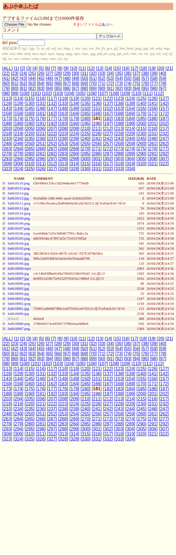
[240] (85, 138)
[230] (142, 133)
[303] (119, 158)
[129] (18, 103)
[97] (163, 88)
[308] (7, 163)
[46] (49, 78)
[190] (30, 123)
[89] (93, 88)
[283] (63, 153)
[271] (97, 148)
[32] (93, 73)
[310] (30, 163)
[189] (18, 123)
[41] (6, 78)
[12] (91, 68)
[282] (52, 153)
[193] (63, 123)
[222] (52, 133)
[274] (130, 148)
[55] (128, 78)
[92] (119, 88)
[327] (52, 168)
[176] (41, 118)
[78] (163, 83)
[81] (23, 88)
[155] (142, 108)
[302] (108, 158)
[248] (7, 143)
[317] (108, 163)
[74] (128, 83)
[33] (102, 73)
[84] (49, 88)
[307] (164, 158)
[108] (114, 93)
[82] (32, 88)
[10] (73, 68)
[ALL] (7, 68)
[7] (53, 68)
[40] (163, 73)
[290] (142, 153)
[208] (63, 128)
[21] (169, 68)
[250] (30, 143)
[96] (154, 88)
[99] (14, 93)
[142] (164, 103)
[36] (128, 73)
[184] (130, 118)
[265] (30, 148)
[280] (30, 153)
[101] (36, 93)
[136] (97, 103)
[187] (164, 118)
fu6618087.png (19, 329)
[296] (41, 158)
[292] (164, 153)
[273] (119, 148)
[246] (153, 138)
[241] (97, 138)
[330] (85, 168)
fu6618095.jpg (18, 288)
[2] (22, 68)
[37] (136, 73)
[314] (74, 163)
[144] (18, 108)
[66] (58, 83)
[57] (145, 78)
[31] (84, 73)
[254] (74, 143)
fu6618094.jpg (18, 293)
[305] (142, 158)
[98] (6, 93)
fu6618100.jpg (18, 263)
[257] (108, 143)
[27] (49, 73)
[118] (63, 98)
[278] (7, 153)
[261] (153, 143)
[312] (52, 163)
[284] (74, 153)
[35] (119, 73)
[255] (85, 143)
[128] (7, 103)
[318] (119, 163)
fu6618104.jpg (18, 243)
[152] (108, 108)
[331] (97, 168)
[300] (85, 158)
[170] (142, 113)
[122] (108, 98)
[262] (164, 143)
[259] (130, 143)
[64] (41, 83)
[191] (41, 123)
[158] (7, 113)
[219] (18, 133)
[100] (25, 93)
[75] (136, 83)
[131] (41, 103)
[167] (108, 113)
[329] (74, 168)
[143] (7, 108)
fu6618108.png (19, 223)
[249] (18, 143)
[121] (97, 98)
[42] (14, 78)
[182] (108, 118)
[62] (23, 83)
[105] (81, 93)
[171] (153, 113)
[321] (153, 163)
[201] (153, 123)
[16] (126, 68)
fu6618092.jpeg (19, 303)
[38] (145, 73)
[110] (137, 93)
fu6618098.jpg (18, 273)
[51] (93, 78)
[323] (7, 168)
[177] (52, 118)
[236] (41, 138)
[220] (30, 133)
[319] (130, 163)
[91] (110, 88)
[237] (52, 138)
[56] (136, 78)
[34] (110, 73)
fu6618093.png (19, 298)
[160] (30, 113)
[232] (164, 133)
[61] (14, 83)
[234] (18, 138)
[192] (52, 123)
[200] (142, 123)
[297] (52, 158)
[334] (130, 168)
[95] (145, 88)
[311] (41, 163)
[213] (119, 128)
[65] (49, 83)
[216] (153, 128)
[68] (75, 83)
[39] (154, 73)
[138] (119, 103)
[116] (41, 98)
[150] (85, 108)
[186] (153, 118)
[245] (142, 138)
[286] (97, 153)
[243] (119, 138)
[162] (52, 113)
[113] (7, 98)
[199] (130, 123)
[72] (110, 83)
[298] (63, 158)
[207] (52, 128)
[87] (75, 88)
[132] (52, 103)
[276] (153, 148)
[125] (142, 98)
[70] (93, 83)
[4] (35, 68)
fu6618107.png (19, 228)
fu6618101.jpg (18, 258)
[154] (130, 108)
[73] (119, 83)
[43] (23, 78)
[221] (41, 133)
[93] (128, 88)
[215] (142, 128)
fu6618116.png (19, 183)
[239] (74, 138)
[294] (18, 158)
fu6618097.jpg (18, 278)
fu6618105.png (19, 238)
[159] (18, 113)
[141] (153, 103)
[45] (41, 78)
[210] (85, 128)
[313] (63, 163)
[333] (119, 168)
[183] (119, 118)
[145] (30, 108)
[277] (164, 148)
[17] (134, 68)
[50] (84, 78)
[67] (67, 83)
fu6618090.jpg (18, 313)
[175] (30, 118)
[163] (63, 113)
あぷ (105, 24)
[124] (130, 98)
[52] (102, 78)
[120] (85, 98)
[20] (160, 68)
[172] (164, 113)
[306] (153, 158)
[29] (67, 73)
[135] (85, 103)
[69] (84, 83)
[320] (142, 163)
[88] (84, 88)
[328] (63, 168)
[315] (85, 163)
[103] (58, 93)
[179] (74, 118)
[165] (85, 113)
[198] (119, 123)
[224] (74, 133)
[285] (85, 153)
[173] (7, 118)
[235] (30, 138)
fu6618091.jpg (18, 308)
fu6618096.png (19, 283)
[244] (130, 138)
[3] (28, 68)
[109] (125, 93)
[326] (41, 168)
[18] (143, 68)
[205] (30, 128)
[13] (99, 68)
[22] (6, 73)
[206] (41, 128)
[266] (41, 148)
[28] (58, 73)
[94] (136, 88)
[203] (7, 128)
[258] (119, 143)
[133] (63, 103)
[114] (18, 98)
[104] (69, 93)
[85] (58, 88)
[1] (16, 68)
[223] (63, 133)
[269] (74, 148)
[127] (164, 98)
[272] (108, 148)
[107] (103, 93)
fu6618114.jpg (18, 193)
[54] (119, 78)
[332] (108, 168)
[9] (66, 68)
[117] (52, 98)
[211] (97, 128)
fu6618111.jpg (18, 208)
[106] (92, 93)
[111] (148, 93)
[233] (7, 138)
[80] (14, 88)
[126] (153, 98)
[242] (108, 138)
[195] (85, 123)
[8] (60, 68)
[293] (7, 158)
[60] (6, 83)
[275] (142, 148)
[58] (154, 78)
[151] (97, 108)
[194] (74, 123)
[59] (163, 78)
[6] (47, 68)
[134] (74, 103)
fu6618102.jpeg (19, 253)
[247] (164, 138)
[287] (108, 153)
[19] (152, 68)
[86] (67, 88)
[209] (74, 128)
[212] (108, 128)
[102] (47, 93)
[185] (142, 118)
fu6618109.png (19, 218)
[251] (41, 143)
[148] (63, 108)
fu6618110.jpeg (19, 213)
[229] (130, 133)
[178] (63, 118)
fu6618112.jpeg (19, 203)
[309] (18, 163)
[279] (18, 153)
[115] (30, 98)
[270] (85, 148)
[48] (67, 78)
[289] (130, 153)
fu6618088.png (19, 324)
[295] (30, 158)
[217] (164, 128)
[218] (7, 133)
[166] (97, 113)
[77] (154, 83)
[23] (14, 73)
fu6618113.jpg (18, 198)
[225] (85, 133)
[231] (153, 133)
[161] (41, 113)
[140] (142, 103)
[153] (119, 108)
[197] (108, 123)
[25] (32, 73)
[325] (30, 168)
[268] (63, 148)
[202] (164, 123)
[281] (41, 153)
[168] (119, 113)
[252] (52, 143)
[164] (74, 113)
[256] (97, 143)
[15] (117, 68)
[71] (102, 83)
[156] (153, 108)
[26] (41, 73)
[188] (7, 123)
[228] (119, 133)
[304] (130, 158)
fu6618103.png (19, 248)
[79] (6, 88)
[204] (18, 128)
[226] (97, 133)
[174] (18, 118)
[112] (159, 93)
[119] (74, 98)
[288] (119, 153)
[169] (130, 113)
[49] (75, 78)
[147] (52, 108)
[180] (85, 118)
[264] (18, 148)
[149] (74, 108)
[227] (108, 133)
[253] (63, 143)
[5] (41, 68)
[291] (153, 153)
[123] (119, 98)
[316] (97, 163)
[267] (52, 148)
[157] (164, 108)
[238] (63, 138)
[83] (41, 88)
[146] (41, 108)
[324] (18, 168)
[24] (23, 73)
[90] (102, 88)
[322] (164, 163)
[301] (97, 158)
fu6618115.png (19, 188)
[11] (82, 68)
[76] (145, 83)
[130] (30, 103)
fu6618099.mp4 (19, 268)
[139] (130, 103)
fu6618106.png (19, 233)
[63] (32, 83)
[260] (142, 143)
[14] (108, 68)
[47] (58, 78)
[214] (130, 128)
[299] (74, 158)
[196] (97, 123)
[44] (32, 78)
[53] (110, 78)
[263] (7, 148)
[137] (108, 103)
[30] (75, 73)
